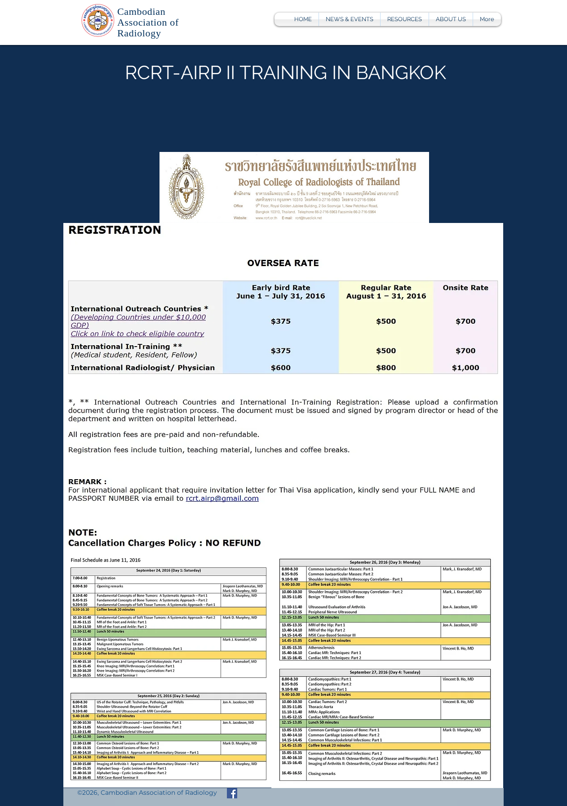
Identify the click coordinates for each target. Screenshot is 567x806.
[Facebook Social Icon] (232, 793)
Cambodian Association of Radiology (148, 22)
